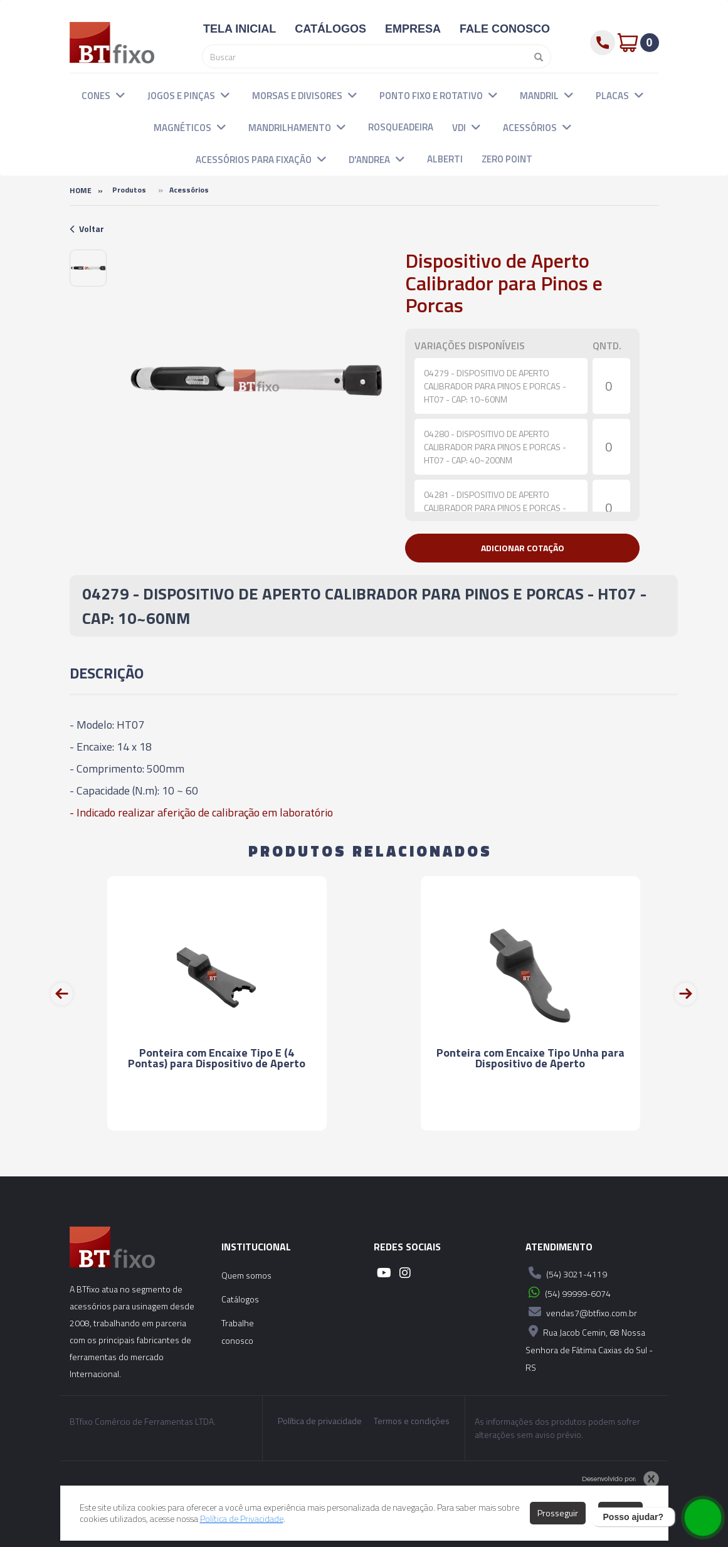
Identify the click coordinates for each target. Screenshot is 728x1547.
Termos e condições (412, 1421)
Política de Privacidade (241, 1518)
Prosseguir (557, 1512)
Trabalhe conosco (237, 1331)
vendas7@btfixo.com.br (581, 1311)
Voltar (87, 228)
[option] (88, 268)
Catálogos (240, 1299)
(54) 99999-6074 (568, 1292)
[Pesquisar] (535, 56)
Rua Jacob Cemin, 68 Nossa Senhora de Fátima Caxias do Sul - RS (589, 1348)
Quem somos (246, 1275)
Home (81, 190)
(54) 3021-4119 (566, 1273)
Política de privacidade (320, 1421)
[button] (120, 94)
